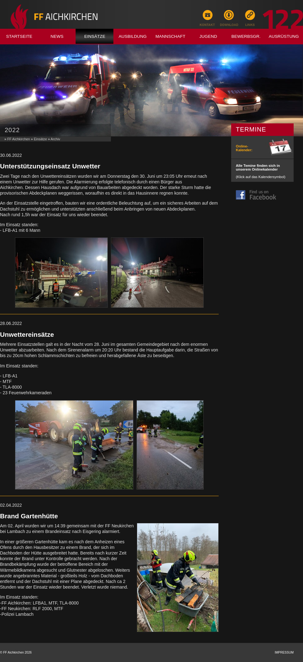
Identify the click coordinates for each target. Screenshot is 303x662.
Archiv (55, 139)
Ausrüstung (284, 36)
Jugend (208, 36)
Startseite (19, 36)
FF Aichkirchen (18, 139)
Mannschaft (171, 36)
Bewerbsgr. (246, 36)
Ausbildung (133, 36)
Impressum (284, 652)
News (57, 36)
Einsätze (95, 36)
